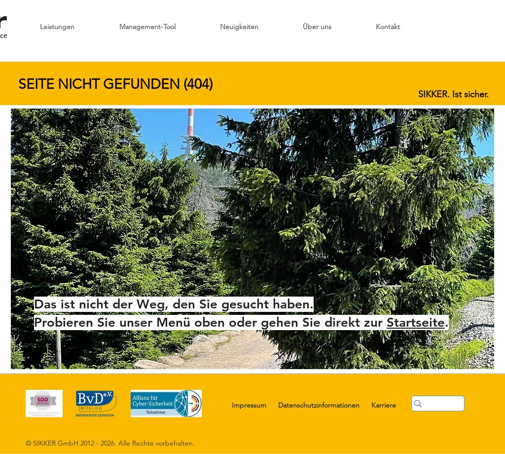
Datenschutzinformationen (319, 405)
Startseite (416, 322)
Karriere (383, 405)
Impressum (249, 405)
